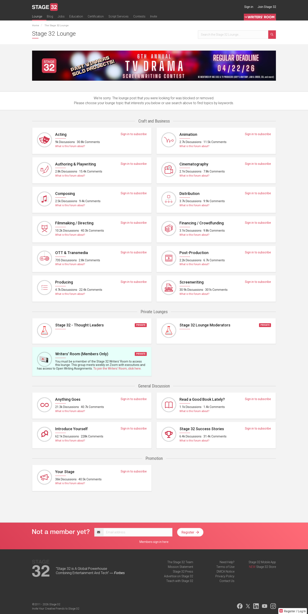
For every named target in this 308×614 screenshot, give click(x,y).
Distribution (189, 193)
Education (76, 16)
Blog (50, 16)
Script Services (118, 16)
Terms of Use (225, 567)
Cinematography (193, 164)
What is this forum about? (70, 146)
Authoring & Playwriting (75, 164)
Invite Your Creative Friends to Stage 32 (55, 608)
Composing (65, 193)
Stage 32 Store (266, 567)
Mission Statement (180, 567)
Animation (188, 134)
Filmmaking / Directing (74, 223)
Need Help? (227, 562)
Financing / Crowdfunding (201, 223)
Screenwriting (191, 282)
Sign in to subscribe (134, 134)
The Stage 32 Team (180, 562)
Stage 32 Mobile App (262, 562)
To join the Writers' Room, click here (117, 368)
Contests (139, 16)
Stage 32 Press (183, 571)
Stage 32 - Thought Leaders (79, 325)
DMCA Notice (225, 571)
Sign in (248, 7)
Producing (64, 282)
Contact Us (226, 581)
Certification (96, 16)
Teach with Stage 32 (179, 581)
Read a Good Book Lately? (202, 399)
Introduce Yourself (71, 429)
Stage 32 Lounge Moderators (204, 325)
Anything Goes (67, 399)
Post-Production (194, 252)
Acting (61, 134)
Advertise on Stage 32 (178, 576)
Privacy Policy (224, 576)
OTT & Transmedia (71, 252)
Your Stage (64, 471)
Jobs (61, 16)
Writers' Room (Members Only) (81, 354)
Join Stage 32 (267, 7)
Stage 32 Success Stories (201, 429)
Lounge (37, 16)
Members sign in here (154, 542)
